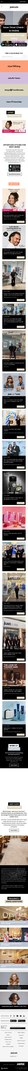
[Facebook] (11, 1016)
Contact (21, 1035)
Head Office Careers (8, 1046)
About (8, 1035)
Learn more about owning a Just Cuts (14, 1006)
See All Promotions (14, 174)
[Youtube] (20, 1016)
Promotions (8, 1039)
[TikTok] (17, 1016)
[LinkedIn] (24, 1016)
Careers (8, 1044)
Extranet (21, 1046)
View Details (21, 222)
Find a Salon (8, 1032)
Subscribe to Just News (14, 988)
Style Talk (8, 1041)
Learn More (14, 765)
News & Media (21, 1032)
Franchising (21, 1043)
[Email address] (17, 1026)
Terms (21, 1038)
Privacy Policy (21, 1040)
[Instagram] (14, 1016)
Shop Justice (8, 1037)
